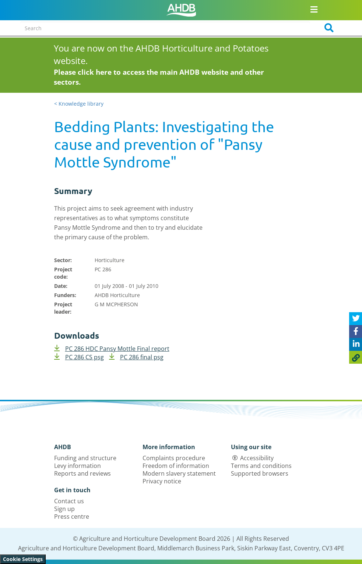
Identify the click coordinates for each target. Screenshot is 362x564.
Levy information (77, 466)
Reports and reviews (82, 473)
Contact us (69, 501)
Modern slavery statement (179, 473)
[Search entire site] (165, 28)
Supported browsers (259, 473)
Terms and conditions (261, 466)
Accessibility (257, 458)
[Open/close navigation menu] (314, 9)
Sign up (64, 509)
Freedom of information (176, 466)
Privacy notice (162, 481)
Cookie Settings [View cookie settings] (23, 559)
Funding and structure (85, 458)
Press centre (71, 516)
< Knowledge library (78, 103)
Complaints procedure (174, 458)
